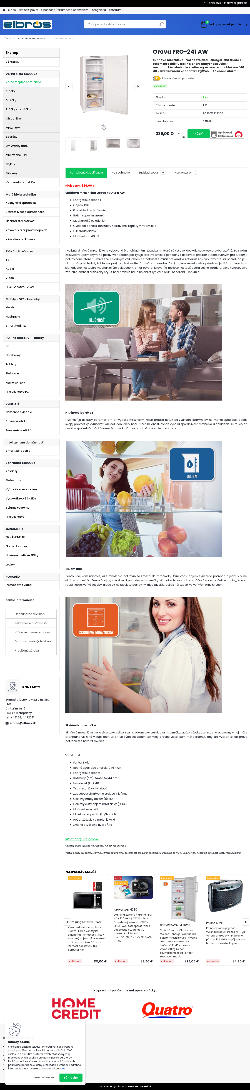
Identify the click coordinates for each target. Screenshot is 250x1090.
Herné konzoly (15, 382)
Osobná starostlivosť (21, 221)
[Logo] (27, 24)
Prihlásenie (214, 3)
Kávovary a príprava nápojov (26, 230)
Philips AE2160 (215, 923)
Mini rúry (12, 173)
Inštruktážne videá (19, 585)
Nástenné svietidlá (19, 412)
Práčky (10, 91)
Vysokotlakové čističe (21, 498)
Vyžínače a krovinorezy (22, 489)
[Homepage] (4, 10)
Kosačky (12, 471)
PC (7, 346)
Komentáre (186, 172)
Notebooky (13, 355)
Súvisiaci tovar (152, 172)
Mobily (10, 307)
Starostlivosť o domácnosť (25, 212)
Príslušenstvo (15, 517)
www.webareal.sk (139, 1086)
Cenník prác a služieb (30, 614)
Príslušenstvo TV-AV (20, 287)
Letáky (10, 564)
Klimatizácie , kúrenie (20, 239)
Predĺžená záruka (27, 650)
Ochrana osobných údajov (33, 641)
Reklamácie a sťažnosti (31, 623)
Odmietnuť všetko (42, 1077)
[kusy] (176, 134)
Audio (10, 269)
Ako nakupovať (28, 10)
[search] (161, 25)
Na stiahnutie (121, 172)
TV (7, 260)
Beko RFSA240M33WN (175, 925)
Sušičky (11, 100)
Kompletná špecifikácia (86, 172)
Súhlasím (71, 1078)
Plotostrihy (13, 480)
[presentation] (68, 86)
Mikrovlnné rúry (16, 155)
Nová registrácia (237, 3)
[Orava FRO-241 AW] (103, 86)
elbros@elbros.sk (23, 723)
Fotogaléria (98, 10)
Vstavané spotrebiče (20, 182)
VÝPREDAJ (13, 62)
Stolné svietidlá (17, 421)
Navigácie (13, 316)
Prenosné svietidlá (18, 430)
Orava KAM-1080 (125, 909)
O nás (12, 10)
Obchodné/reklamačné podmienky (64, 10)
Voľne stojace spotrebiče (32, 38)
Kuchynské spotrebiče (21, 203)
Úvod (8, 38)
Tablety (11, 364)
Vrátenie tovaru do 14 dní (32, 632)
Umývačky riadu (17, 146)
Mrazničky (13, 128)
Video (10, 278)
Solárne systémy (17, 507)
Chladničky (14, 118)
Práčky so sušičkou (19, 109)
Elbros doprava (16, 546)
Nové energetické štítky (22, 555)
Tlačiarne (12, 373)
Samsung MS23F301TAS (84, 922)
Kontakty (115, 10)
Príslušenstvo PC (17, 392)
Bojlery (10, 164)
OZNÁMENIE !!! (15, 537)
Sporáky (11, 137)
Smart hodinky (16, 326)
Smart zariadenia (18, 451)
